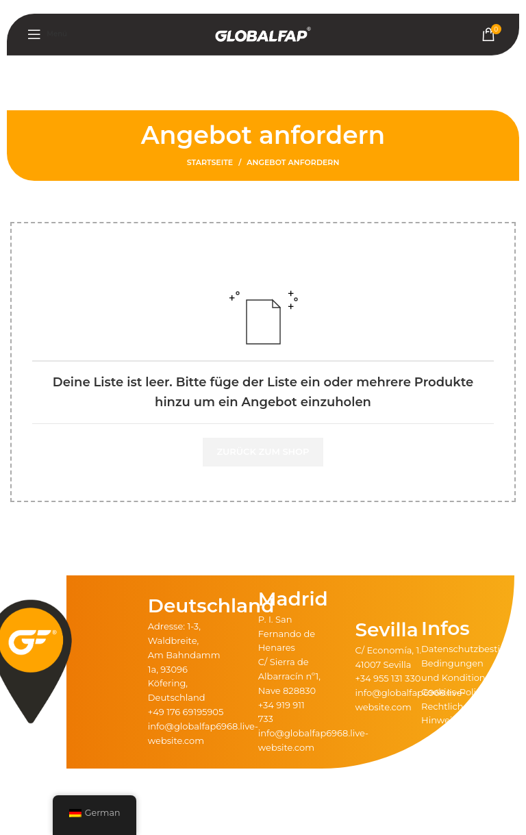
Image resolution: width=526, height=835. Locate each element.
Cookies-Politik (454, 691)
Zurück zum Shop (262, 451)
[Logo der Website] (263, 33)
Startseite (210, 162)
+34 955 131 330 (388, 678)
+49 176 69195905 (186, 711)
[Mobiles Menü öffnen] (47, 34)
